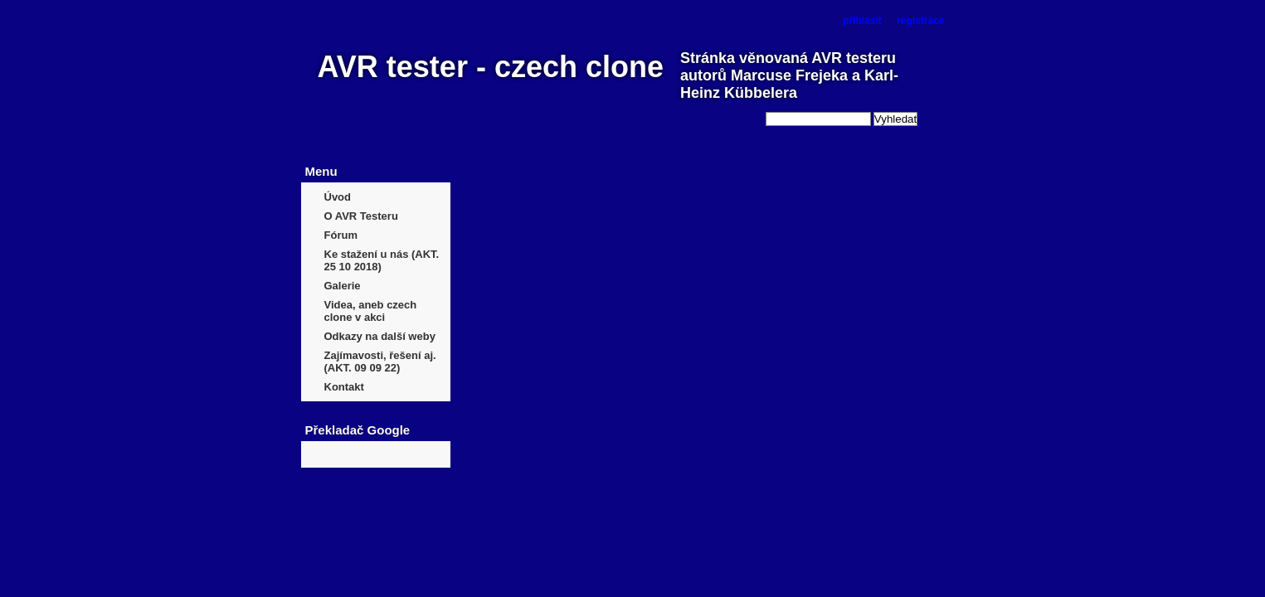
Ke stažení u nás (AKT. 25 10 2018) (382, 260)
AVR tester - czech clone (491, 67)
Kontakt (344, 387)
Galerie (342, 285)
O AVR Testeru (361, 216)
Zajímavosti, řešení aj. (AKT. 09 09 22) (380, 361)
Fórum (341, 235)
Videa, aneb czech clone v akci (370, 310)
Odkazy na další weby (379, 336)
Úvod (338, 197)
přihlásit (862, 21)
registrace (920, 21)
